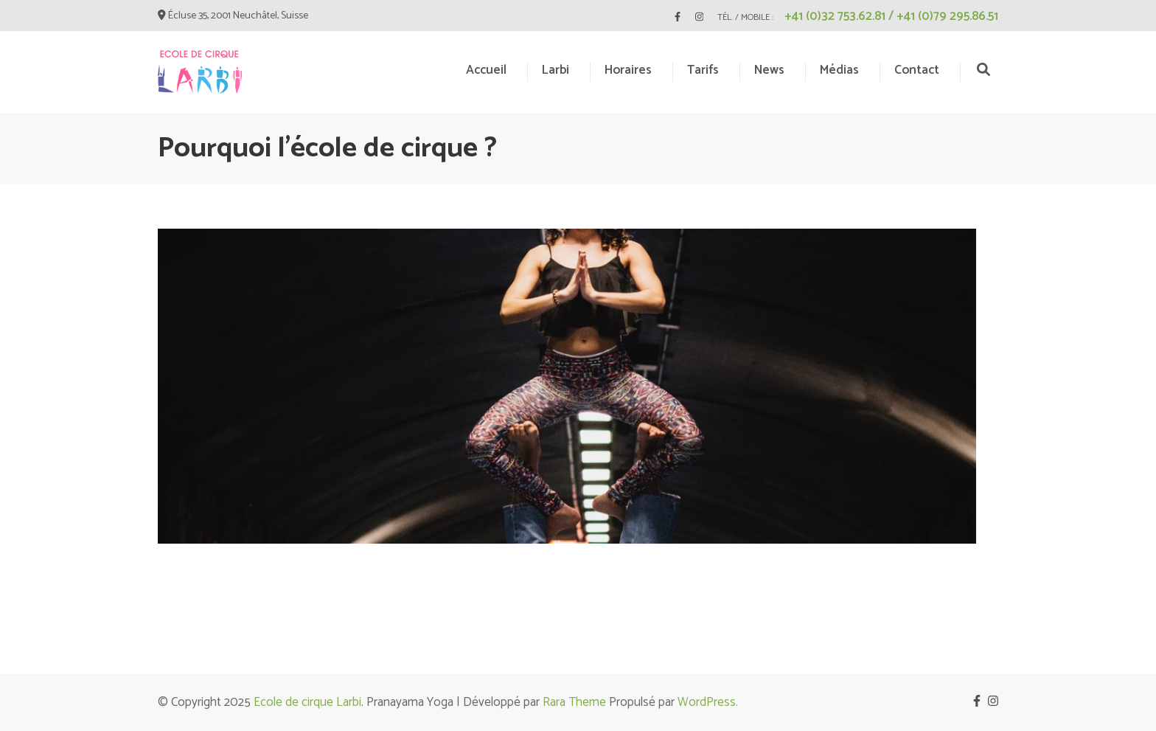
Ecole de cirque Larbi (307, 702)
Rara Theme (574, 702)
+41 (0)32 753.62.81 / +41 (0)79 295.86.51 (891, 16)
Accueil (486, 70)
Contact (916, 70)
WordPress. (708, 702)
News (769, 70)
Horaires (628, 70)
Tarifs (703, 70)
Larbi (555, 70)
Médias (839, 70)
